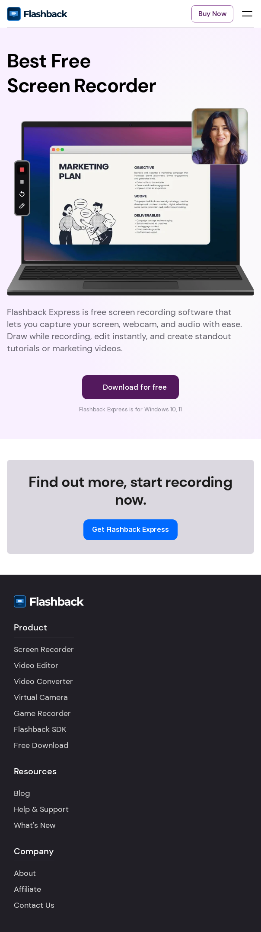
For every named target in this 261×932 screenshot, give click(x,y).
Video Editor (36, 665)
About (25, 873)
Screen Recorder (44, 649)
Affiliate (27, 889)
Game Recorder (42, 713)
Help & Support (41, 809)
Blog (22, 793)
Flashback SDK (40, 729)
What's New (35, 825)
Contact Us (34, 905)
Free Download (41, 745)
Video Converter (43, 681)
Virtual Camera (41, 697)
